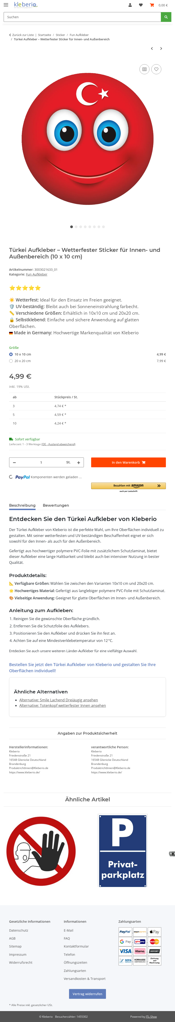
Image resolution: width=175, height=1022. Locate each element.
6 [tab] (94, 226)
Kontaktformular (76, 946)
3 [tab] (80, 226)
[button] (130, 5)
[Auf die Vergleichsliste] (144, 69)
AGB (12, 938)
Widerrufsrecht (20, 962)
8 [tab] (103, 226)
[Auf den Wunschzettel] (156, 69)
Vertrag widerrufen (87, 994)
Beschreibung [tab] (22, 505)
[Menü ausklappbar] (6, 3)
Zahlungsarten (75, 970)
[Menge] (41, 462)
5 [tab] (89, 226)
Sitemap (15, 946)
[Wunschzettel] (140, 5)
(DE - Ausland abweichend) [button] (58, 444)
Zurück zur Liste (23, 35)
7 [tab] (99, 226)
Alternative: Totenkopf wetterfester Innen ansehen (62, 705)
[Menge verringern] (14, 462)
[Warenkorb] (158, 5)
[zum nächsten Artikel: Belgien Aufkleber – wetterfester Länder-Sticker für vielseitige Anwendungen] (161, 48)
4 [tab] (85, 226)
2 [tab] (76, 226)
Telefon (69, 954)
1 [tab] (71, 226)
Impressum (17, 954)
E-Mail (68, 930)
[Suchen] (82, 17)
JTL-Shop (151, 1017)
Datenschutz (18, 930)
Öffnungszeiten (75, 962)
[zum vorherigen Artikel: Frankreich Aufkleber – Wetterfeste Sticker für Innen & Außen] (152, 48)
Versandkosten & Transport (85, 978)
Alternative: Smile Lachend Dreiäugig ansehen (58, 700)
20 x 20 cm (90, 360)
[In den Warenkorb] (128, 462)
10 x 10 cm (90, 354)
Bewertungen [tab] (56, 505)
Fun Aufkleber (36, 274)
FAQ (67, 938)
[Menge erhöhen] (79, 462)
